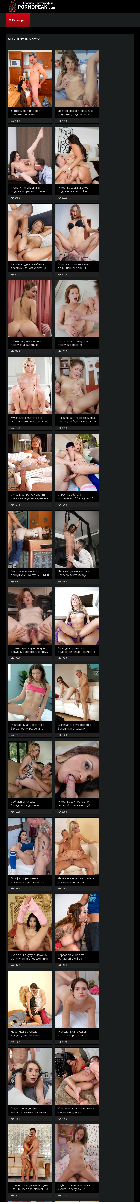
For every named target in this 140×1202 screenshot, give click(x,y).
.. (78, 1159)
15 (87, 1159)
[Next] (99, 1159)
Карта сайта (14, 1171)
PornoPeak (31, 6)
